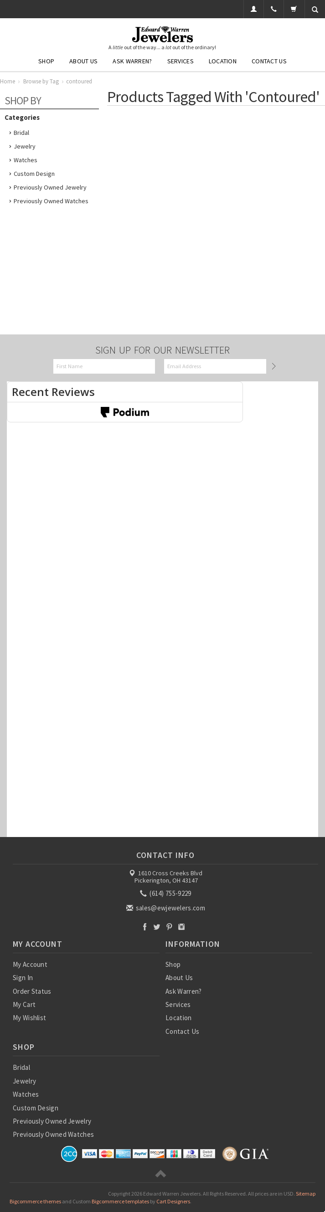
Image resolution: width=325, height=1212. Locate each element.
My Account (30, 964)
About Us (83, 61)
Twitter (157, 926)
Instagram (182, 926)
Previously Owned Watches (51, 201)
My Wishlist (29, 1017)
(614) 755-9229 (166, 893)
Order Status (32, 991)
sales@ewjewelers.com (166, 908)
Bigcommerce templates (120, 1201)
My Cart (24, 1004)
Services (180, 61)
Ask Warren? (132, 61)
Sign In (23, 977)
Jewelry (25, 146)
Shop (46, 61)
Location (223, 61)
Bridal (21, 132)
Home (7, 81)
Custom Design (34, 173)
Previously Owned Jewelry (50, 187)
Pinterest (169, 926)
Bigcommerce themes (35, 1201)
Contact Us (269, 61)
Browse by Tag (41, 81)
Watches (25, 160)
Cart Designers (173, 1201)
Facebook (145, 926)
